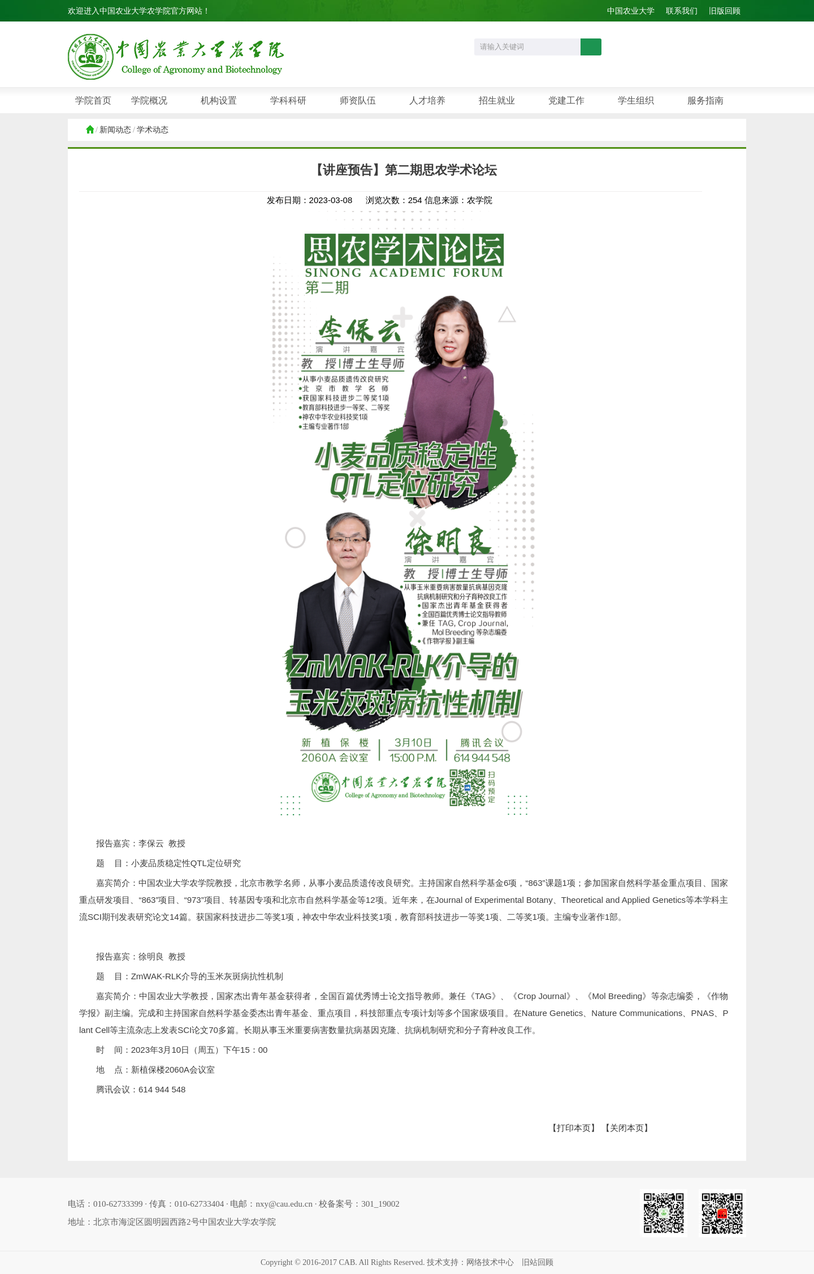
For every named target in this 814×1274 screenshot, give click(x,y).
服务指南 (705, 100)
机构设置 (219, 100)
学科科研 (288, 100)
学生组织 (636, 100)
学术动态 (152, 130)
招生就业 (497, 100)
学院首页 (93, 100)
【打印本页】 (573, 1128)
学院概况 (149, 100)
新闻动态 (115, 130)
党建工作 (566, 100)
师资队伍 (358, 100)
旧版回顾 (725, 11)
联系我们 (682, 11)
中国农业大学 (631, 11)
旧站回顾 (537, 1262)
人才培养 (427, 100)
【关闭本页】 (626, 1128)
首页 (89, 130)
